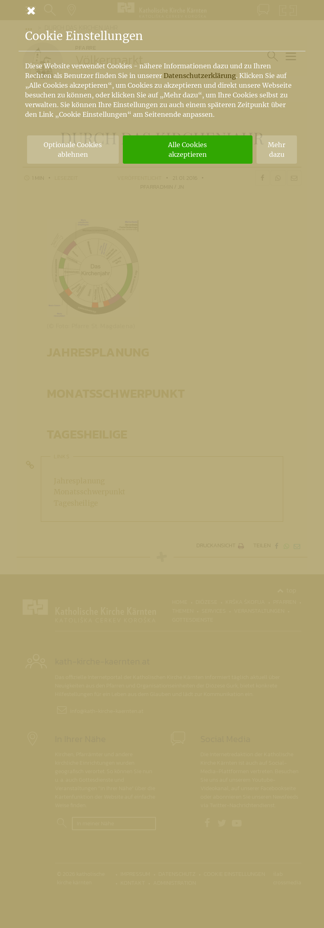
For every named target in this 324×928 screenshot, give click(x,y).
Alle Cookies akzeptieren (187, 149)
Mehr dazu (276, 149)
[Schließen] (162, 10)
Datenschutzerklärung (200, 76)
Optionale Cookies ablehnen (73, 149)
